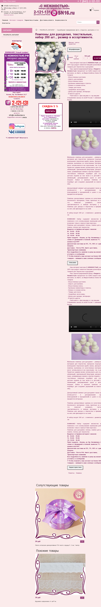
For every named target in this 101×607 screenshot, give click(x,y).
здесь (53, 127)
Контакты (6, 23)
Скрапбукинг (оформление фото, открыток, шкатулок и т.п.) (78, 30)
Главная (5, 20)
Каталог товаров (16, 20)
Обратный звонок (9, 15)
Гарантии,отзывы (31, 20)
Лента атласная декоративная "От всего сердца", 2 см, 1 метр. (57, 545)
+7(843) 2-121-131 (16, 111)
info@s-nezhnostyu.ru (11, 6)
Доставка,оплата (47, 20)
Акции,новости (61, 20)
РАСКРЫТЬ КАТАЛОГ (47, 30)
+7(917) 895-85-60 (17, 107)
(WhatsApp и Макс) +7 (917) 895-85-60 (14, 9)
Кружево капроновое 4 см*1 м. (45, 601)
